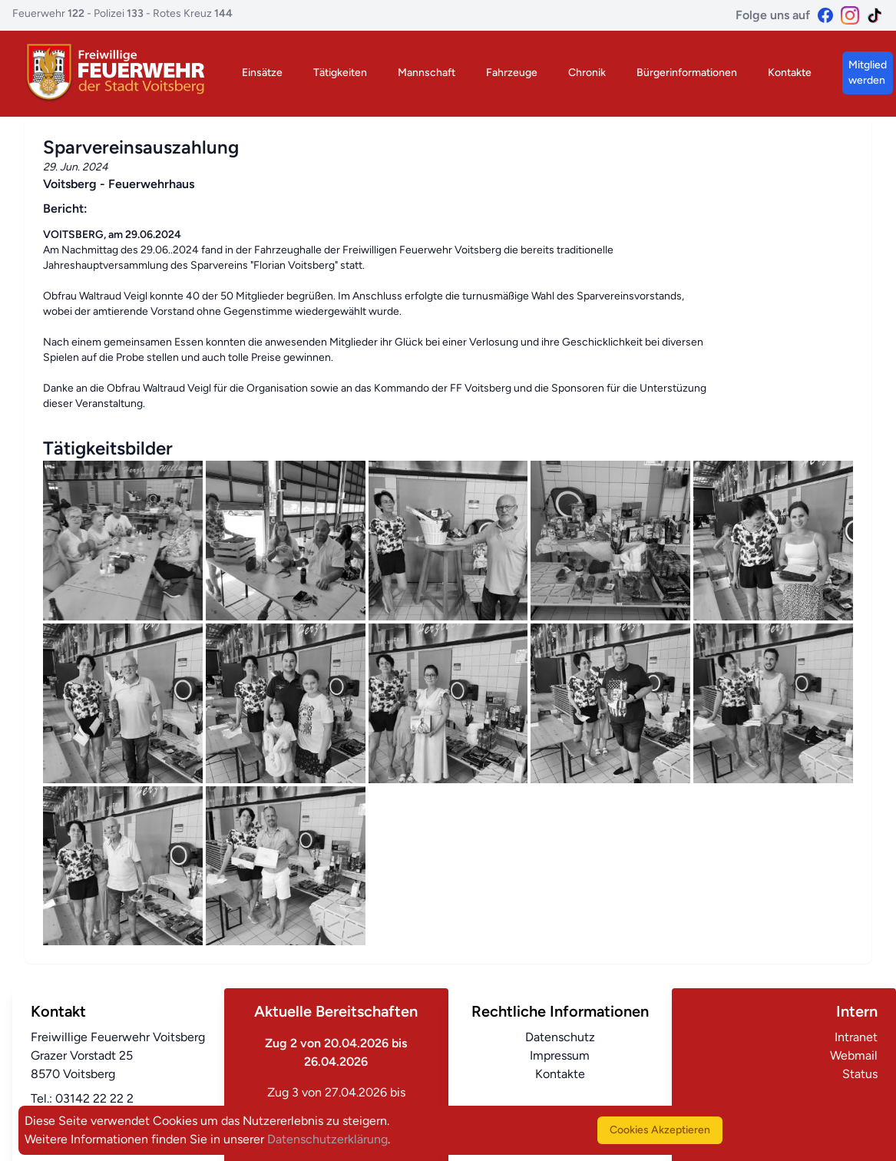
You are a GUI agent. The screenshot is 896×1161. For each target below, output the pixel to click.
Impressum (560, 1055)
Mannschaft (426, 72)
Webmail (854, 1055)
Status (860, 1074)
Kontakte (790, 72)
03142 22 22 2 (94, 1098)
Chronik (587, 72)
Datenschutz (560, 1037)
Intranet (856, 1037)
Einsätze (262, 72)
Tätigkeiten (340, 72)
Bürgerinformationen (686, 72)
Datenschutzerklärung (327, 1139)
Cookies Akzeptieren (660, 1129)
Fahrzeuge (511, 72)
